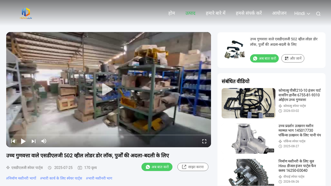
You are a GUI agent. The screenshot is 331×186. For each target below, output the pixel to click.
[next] (33, 141)
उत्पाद (190, 13)
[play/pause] (23, 141)
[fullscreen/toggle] (204, 141)
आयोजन (279, 13)
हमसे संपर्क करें (249, 13)
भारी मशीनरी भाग (100, 178)
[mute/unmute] (44, 141)
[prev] (13, 141)
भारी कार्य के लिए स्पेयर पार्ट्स (62, 178)
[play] (108, 89)
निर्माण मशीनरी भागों (22, 178)
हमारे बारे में (215, 13)
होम (171, 13)
